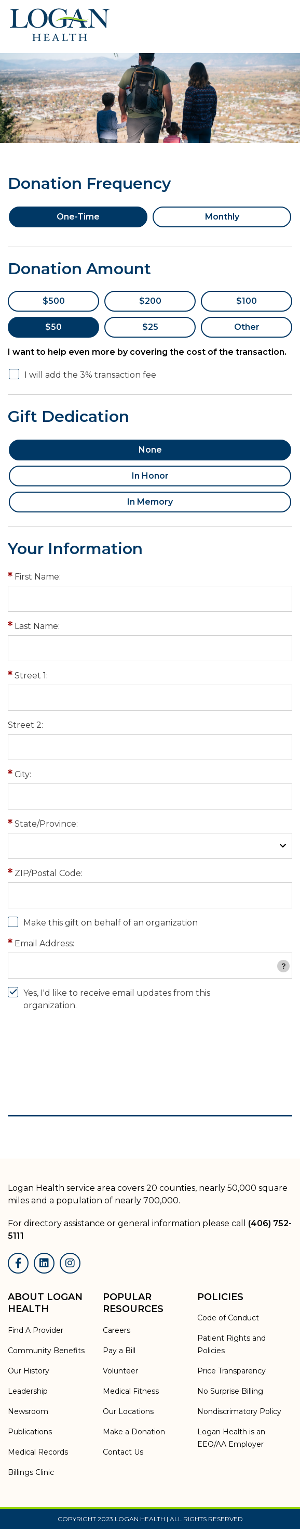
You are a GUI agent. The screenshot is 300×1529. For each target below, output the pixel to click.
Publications (30, 1431)
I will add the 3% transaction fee (90, 375)
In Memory (150, 502)
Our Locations (128, 1411)
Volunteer (120, 1371)
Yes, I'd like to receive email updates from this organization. (116, 999)
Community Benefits (46, 1350)
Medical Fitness (131, 1391)
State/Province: (46, 824)
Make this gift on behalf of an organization (110, 923)
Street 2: (25, 725)
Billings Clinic (31, 1472)
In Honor (150, 476)
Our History (28, 1371)
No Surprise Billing (230, 1391)
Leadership (28, 1391)
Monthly (222, 217)
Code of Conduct (228, 1317)
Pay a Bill (119, 1350)
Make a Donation (134, 1431)
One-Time (78, 217)
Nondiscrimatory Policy (239, 1411)
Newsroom (28, 1411)
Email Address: (44, 943)
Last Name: (37, 626)
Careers (116, 1330)
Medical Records (38, 1452)
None (150, 450)
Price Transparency (231, 1371)
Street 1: (31, 675)
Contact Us (123, 1452)
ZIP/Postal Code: (49, 873)
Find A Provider (35, 1330)
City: (23, 774)
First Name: (38, 577)
